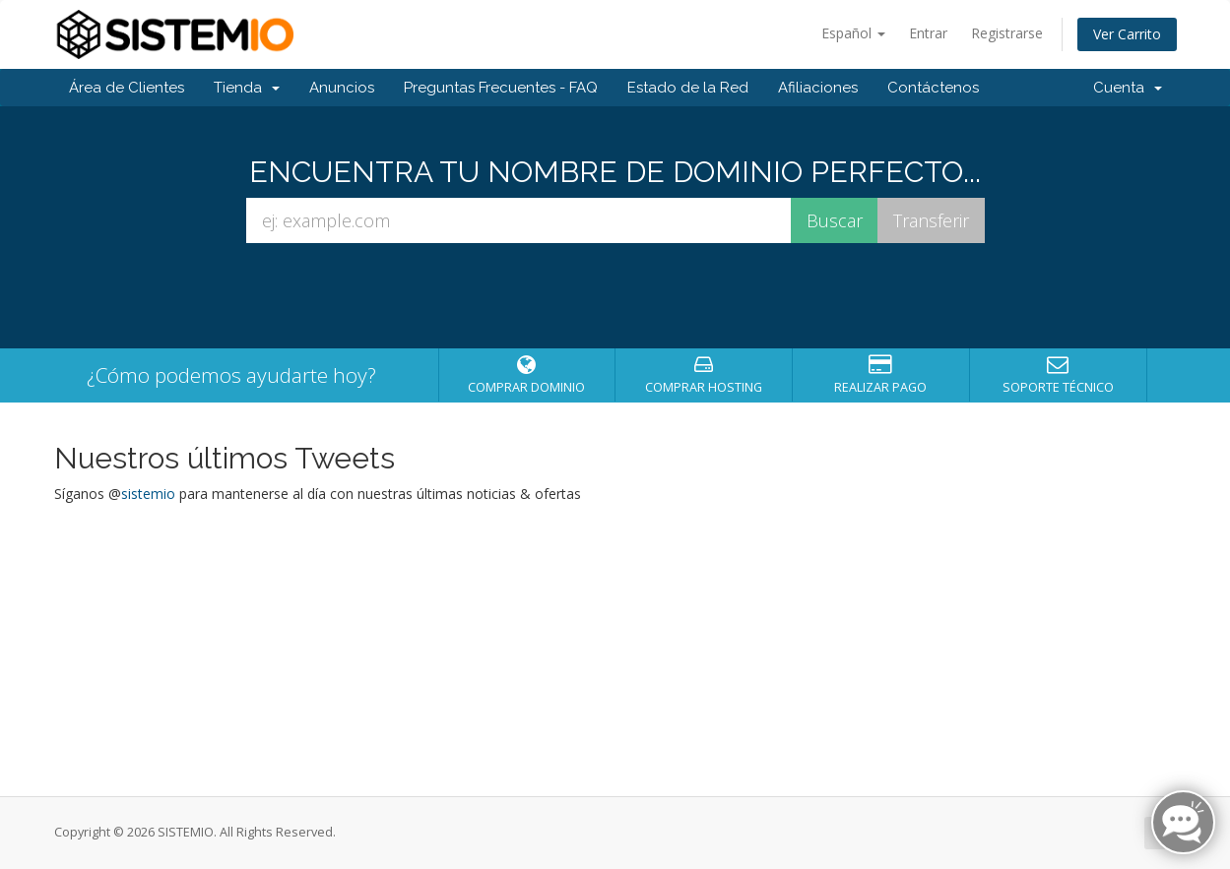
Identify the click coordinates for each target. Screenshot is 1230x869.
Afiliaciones (818, 87)
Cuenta (1127, 87)
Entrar (928, 33)
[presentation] (615, 296)
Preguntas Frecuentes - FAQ (501, 87)
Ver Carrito (1127, 34)
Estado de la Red (687, 87)
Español (853, 33)
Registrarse (1007, 33)
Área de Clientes (126, 87)
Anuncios (341, 87)
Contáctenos (933, 87)
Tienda (247, 87)
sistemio (148, 493)
